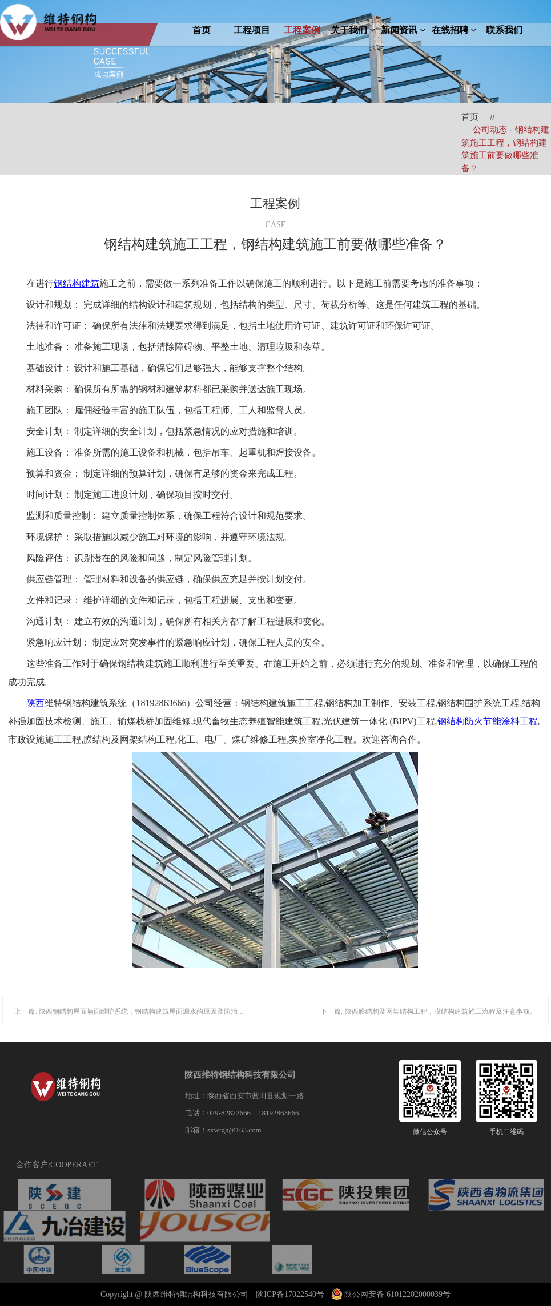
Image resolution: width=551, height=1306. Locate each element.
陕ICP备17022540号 (290, 1294)
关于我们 (353, 30)
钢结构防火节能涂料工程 (487, 721)
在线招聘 (454, 30)
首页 (201, 30)
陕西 (35, 703)
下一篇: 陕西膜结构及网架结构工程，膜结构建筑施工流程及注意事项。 (428, 1011)
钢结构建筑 (76, 283)
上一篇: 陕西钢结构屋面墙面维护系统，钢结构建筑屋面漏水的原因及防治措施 (132, 1011)
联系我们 (504, 30)
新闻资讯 (403, 30)
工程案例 (302, 30)
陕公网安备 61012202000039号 (391, 1294)
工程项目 (252, 30)
